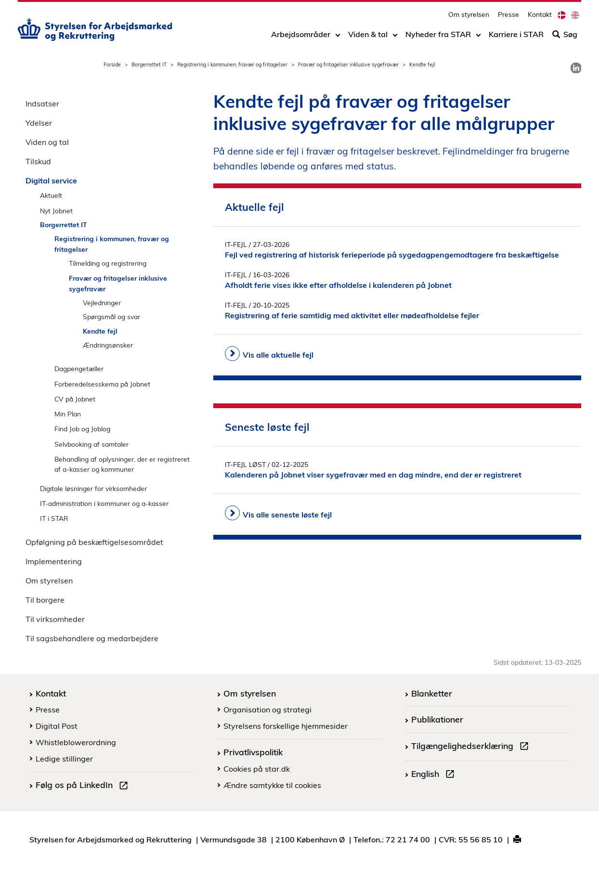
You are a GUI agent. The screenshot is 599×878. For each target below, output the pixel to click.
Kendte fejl (100, 331)
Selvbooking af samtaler (91, 444)
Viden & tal (368, 37)
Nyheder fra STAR (438, 37)
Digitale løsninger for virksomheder (93, 488)
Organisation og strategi (267, 709)
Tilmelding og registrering (107, 263)
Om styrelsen (468, 17)
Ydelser (39, 123)
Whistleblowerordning (76, 742)
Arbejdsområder (300, 37)
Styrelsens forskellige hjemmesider (285, 726)
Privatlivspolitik (253, 752)
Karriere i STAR (516, 37)
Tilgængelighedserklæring (472, 747)
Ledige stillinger (64, 758)
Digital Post (57, 726)
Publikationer (437, 719)
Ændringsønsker (108, 345)
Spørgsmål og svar (111, 316)
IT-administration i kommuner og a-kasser (104, 503)
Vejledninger (102, 302)
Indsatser (42, 103)
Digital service (51, 180)
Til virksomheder (55, 619)
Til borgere (45, 600)
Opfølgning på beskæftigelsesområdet (94, 542)
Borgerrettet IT (149, 64)
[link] (576, 68)
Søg (564, 37)
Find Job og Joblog (82, 429)
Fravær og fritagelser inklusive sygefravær (348, 64)
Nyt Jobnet (56, 211)
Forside (112, 64)
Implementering (54, 561)
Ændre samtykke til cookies (272, 785)
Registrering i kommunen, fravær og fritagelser (232, 64)
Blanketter (431, 693)
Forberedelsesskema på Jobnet (102, 384)
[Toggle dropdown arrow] (337, 37)
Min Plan (67, 414)
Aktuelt (51, 195)
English (434, 775)
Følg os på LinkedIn (84, 786)
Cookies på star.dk (256, 769)
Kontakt (540, 17)
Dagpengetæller (79, 368)
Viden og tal (47, 142)
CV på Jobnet (74, 399)
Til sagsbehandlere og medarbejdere (92, 638)
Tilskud (38, 161)
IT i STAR (54, 518)
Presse (508, 17)
